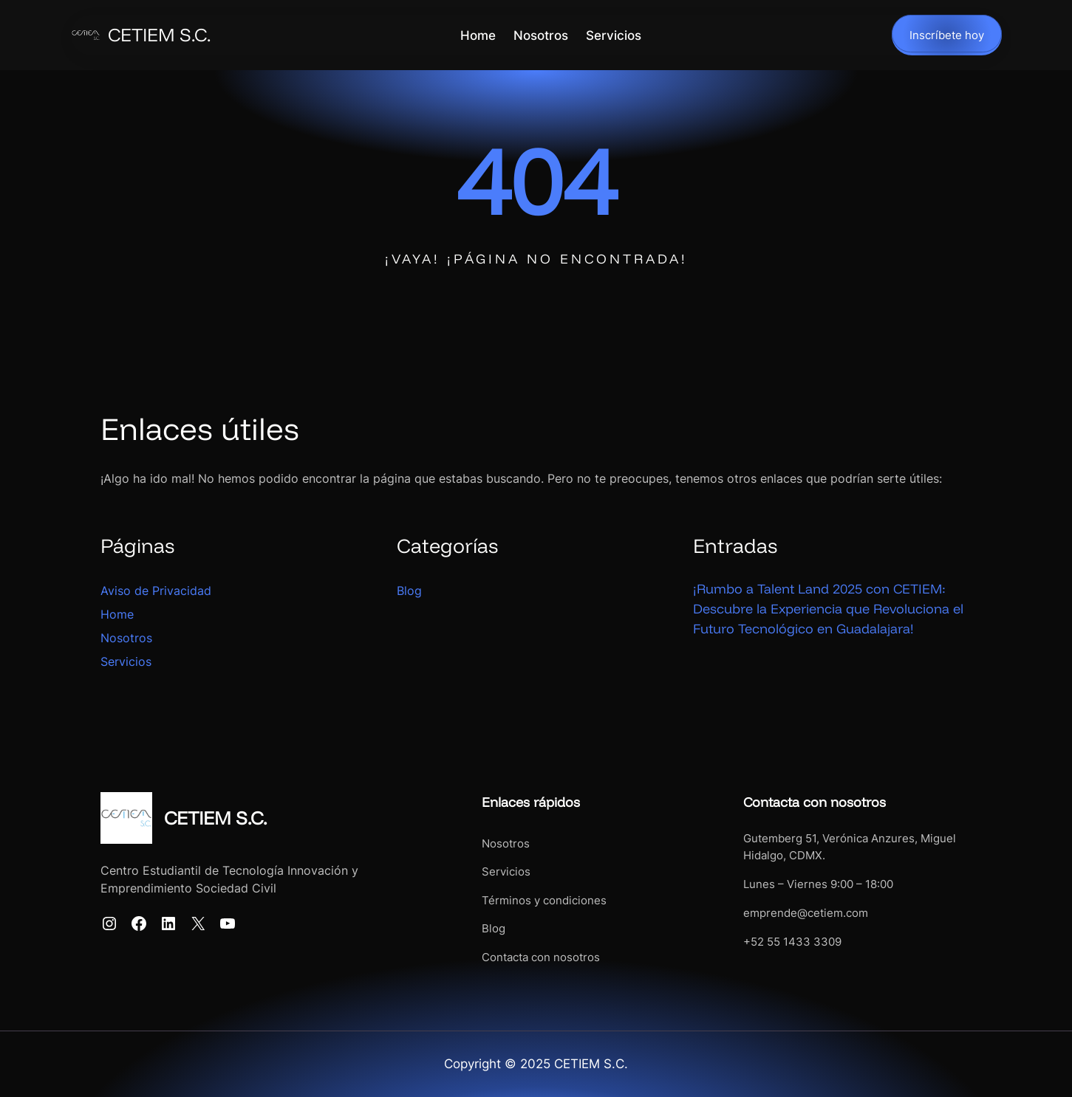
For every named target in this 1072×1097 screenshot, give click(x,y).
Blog (409, 590)
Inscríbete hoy (946, 35)
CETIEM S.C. (159, 34)
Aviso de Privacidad (155, 590)
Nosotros (126, 637)
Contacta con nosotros (541, 957)
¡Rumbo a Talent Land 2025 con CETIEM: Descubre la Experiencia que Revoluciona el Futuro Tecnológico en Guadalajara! (828, 608)
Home (117, 614)
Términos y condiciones (544, 900)
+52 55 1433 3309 (792, 942)
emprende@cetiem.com (805, 913)
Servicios (125, 661)
